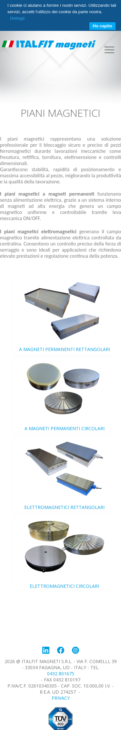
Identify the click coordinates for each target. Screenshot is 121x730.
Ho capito (102, 25)
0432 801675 (60, 673)
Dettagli (17, 18)
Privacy (61, 698)
